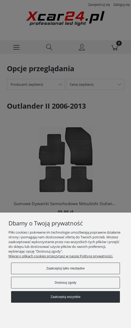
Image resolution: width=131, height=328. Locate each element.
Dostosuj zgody (65, 282)
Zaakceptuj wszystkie (65, 297)
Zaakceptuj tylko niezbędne (65, 268)
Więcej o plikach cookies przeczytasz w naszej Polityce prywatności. (60, 256)
